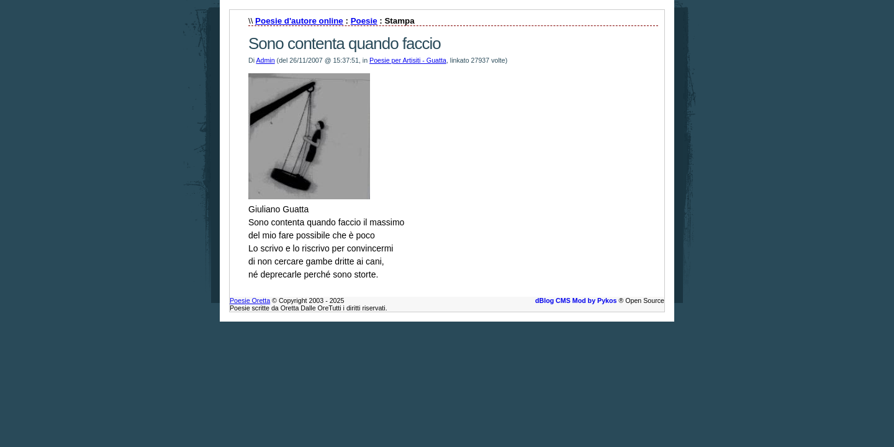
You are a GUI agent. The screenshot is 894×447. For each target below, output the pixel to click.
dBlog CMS (553, 300)
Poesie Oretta (250, 300)
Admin (265, 60)
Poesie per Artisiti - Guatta (407, 60)
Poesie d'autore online (299, 20)
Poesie (364, 20)
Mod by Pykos (594, 300)
